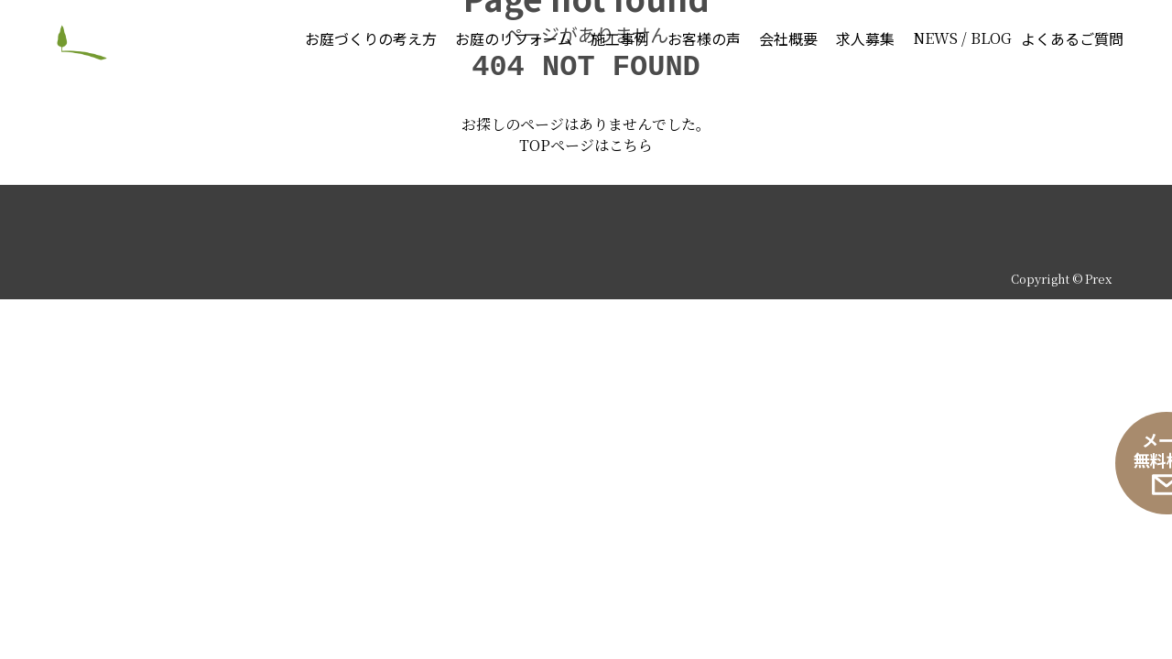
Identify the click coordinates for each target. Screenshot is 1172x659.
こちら (631, 477)
